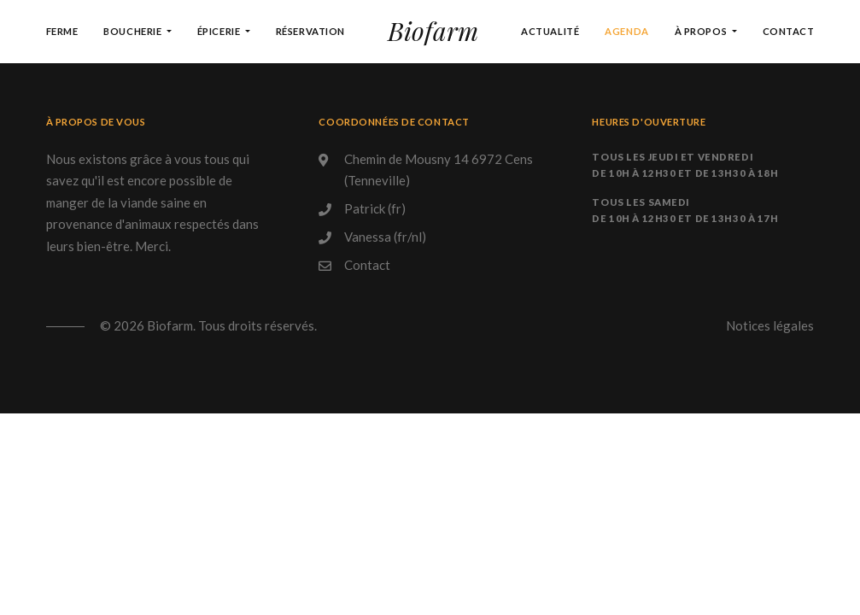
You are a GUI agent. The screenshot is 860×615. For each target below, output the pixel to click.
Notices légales (770, 325)
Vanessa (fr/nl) (385, 236)
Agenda (626, 31)
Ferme (62, 31)
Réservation (310, 31)
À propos (702, 31)
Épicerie (220, 31)
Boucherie (133, 31)
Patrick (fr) (375, 208)
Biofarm (433, 31)
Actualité (550, 31)
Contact (789, 31)
